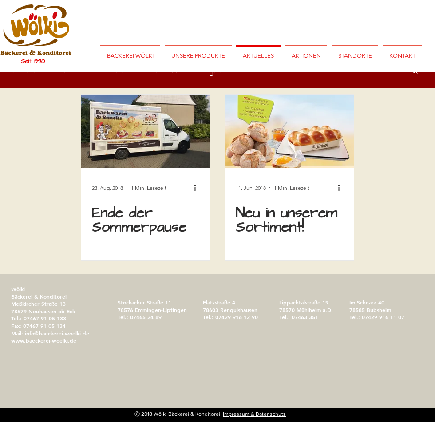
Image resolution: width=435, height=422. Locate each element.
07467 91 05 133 (45, 318)
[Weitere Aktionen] (198, 187)
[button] (354, 52)
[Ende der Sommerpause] (145, 131)
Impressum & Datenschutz (254, 414)
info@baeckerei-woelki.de (57, 333)
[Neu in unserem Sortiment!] (289, 131)
